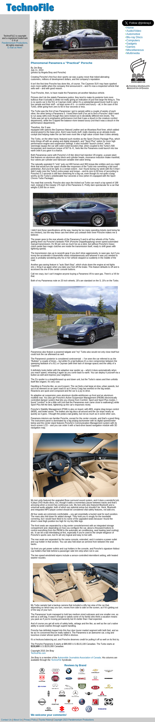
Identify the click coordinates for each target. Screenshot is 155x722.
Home (130, 27)
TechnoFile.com (38, 653)
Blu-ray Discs (134, 37)
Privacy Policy (30, 720)
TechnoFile (56, 660)
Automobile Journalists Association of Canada (79, 657)
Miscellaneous (135, 50)
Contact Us (6, 720)
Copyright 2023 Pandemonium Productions (73, 720)
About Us (17, 720)
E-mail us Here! (15, 47)
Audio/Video (133, 30)
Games (130, 46)
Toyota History (45, 720)
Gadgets (131, 43)
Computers (133, 40)
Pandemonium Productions (14, 43)
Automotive (133, 34)
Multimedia (133, 53)
